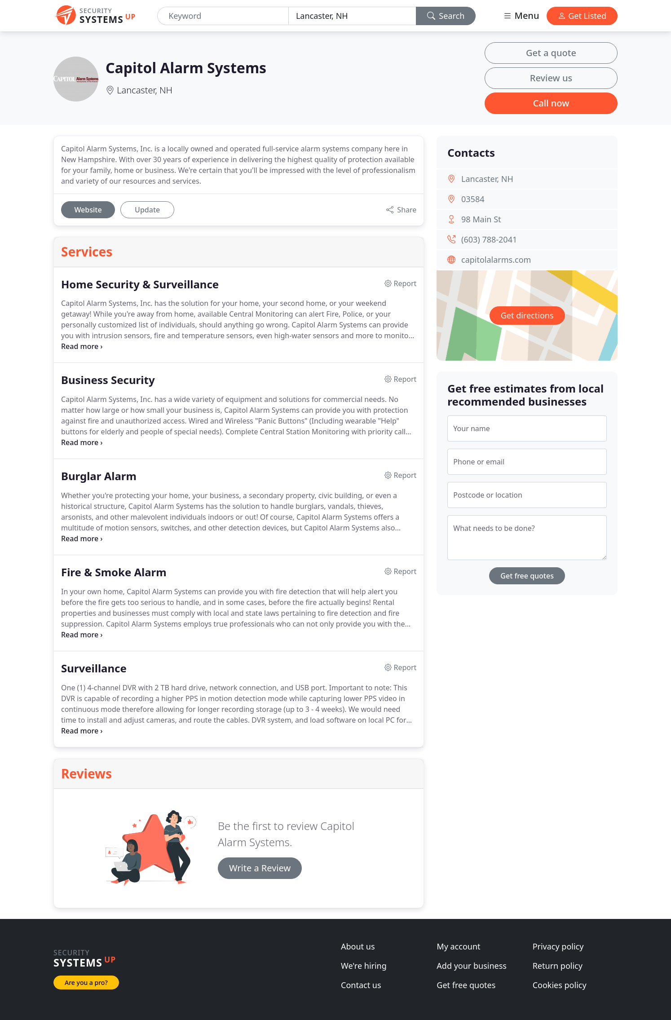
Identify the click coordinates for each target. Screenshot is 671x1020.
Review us (551, 78)
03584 (472, 199)
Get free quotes (527, 576)
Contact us (361, 985)
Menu (521, 15)
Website (88, 210)
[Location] (352, 16)
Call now (551, 103)
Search (446, 15)
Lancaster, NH (144, 90)
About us (358, 946)
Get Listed (582, 15)
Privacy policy (558, 946)
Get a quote (551, 53)
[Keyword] (223, 16)
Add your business (472, 965)
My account (458, 946)
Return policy (558, 965)
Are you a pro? (86, 982)
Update (147, 210)
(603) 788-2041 (489, 239)
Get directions (527, 315)
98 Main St (481, 219)
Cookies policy (560, 985)
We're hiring (364, 965)
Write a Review (260, 868)
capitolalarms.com (496, 259)
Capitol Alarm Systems (186, 67)
